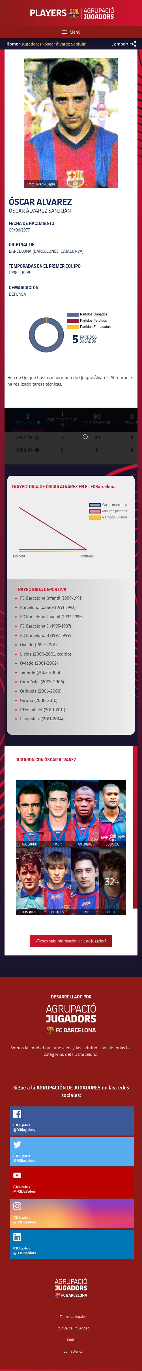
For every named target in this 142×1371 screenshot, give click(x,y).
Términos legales (73, 1316)
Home (12, 44)
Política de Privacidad (73, 1328)
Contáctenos (73, 1351)
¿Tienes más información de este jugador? (71, 940)
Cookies (73, 1340)
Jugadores (31, 43)
